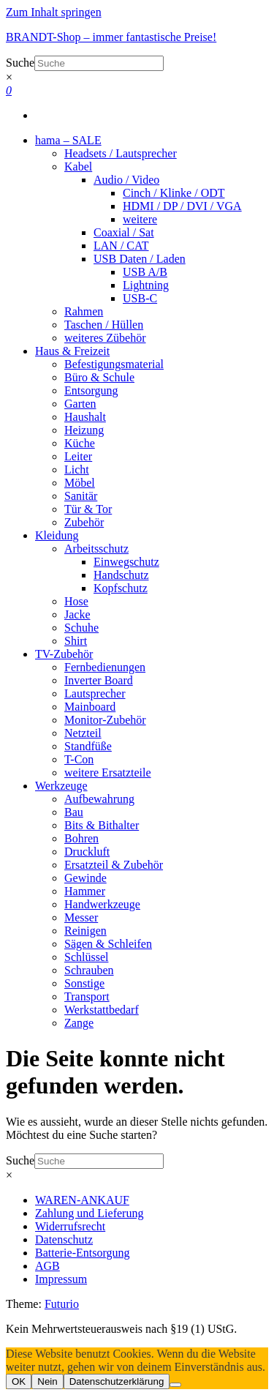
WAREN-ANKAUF (82, 1200)
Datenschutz (64, 1239)
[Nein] (175, 1385)
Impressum (61, 1279)
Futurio (62, 1304)
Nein (47, 1381)
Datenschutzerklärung (116, 1381)
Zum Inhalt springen (54, 12)
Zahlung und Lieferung (89, 1213)
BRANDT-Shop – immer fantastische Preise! (111, 37)
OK (19, 1381)
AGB (47, 1266)
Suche (20, 62)
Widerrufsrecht (70, 1226)
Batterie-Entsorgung (82, 1252)
